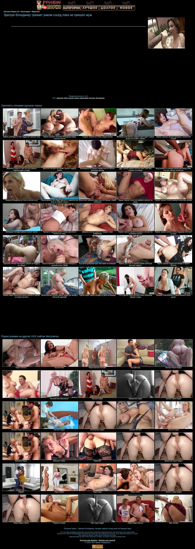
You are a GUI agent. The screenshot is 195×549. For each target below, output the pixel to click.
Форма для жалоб (107, 540)
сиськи (71, 98)
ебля (66, 98)
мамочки (60, 98)
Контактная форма (88, 540)
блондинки (100, 98)
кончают (92, 98)
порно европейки (81, 98)
